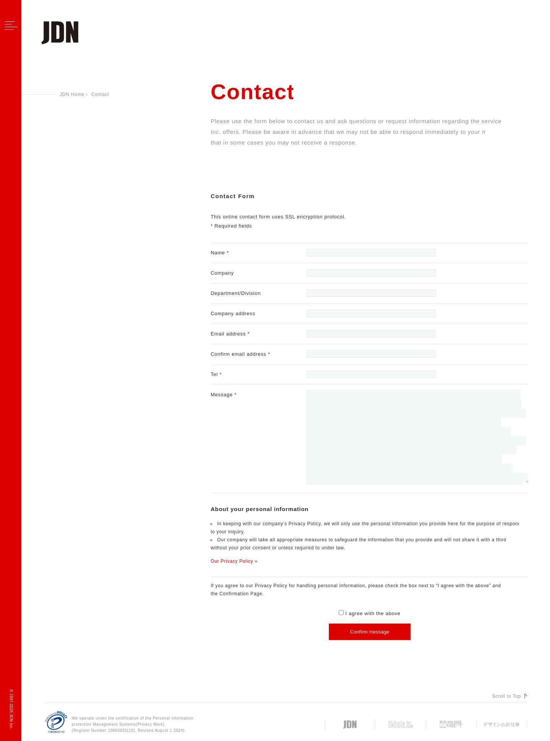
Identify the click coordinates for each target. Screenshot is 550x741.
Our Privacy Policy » (233, 561)
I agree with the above (370, 613)
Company (222, 273)
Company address (232, 313)
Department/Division (235, 293)
